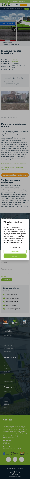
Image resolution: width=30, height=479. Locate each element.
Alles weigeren (15, 251)
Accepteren (15, 256)
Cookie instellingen (15, 247)
